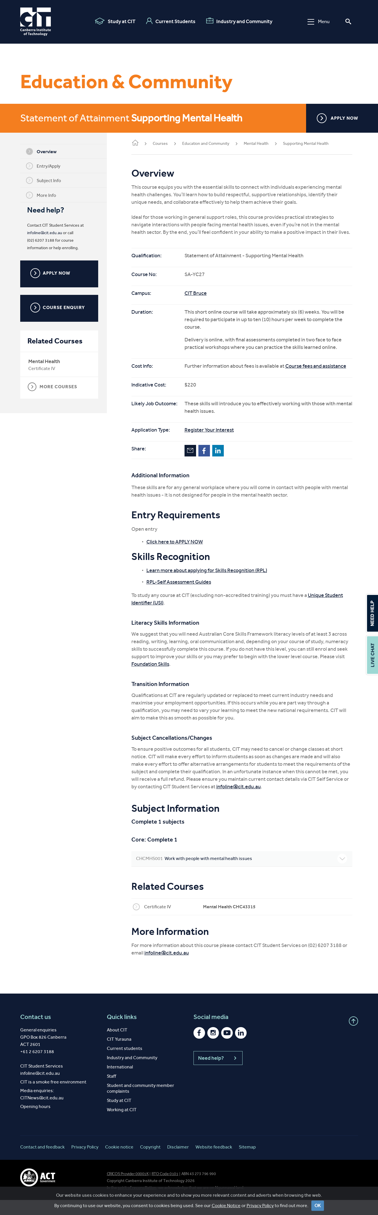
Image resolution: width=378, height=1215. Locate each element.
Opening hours (35, 1121)
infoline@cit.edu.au (48, 232)
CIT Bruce (204, 300)
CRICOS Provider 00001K (128, 1188)
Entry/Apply (47, 165)
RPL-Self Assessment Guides (187, 597)
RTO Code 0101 (165, 1188)
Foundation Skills (202, 679)
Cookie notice (119, 1162)
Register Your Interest (218, 445)
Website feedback (213, 1162)
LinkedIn (226, 465)
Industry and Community (239, 21)
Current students (124, 1063)
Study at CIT (115, 21)
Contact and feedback (42, 1162)
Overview (45, 151)
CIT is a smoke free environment (53, 1097)
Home (144, 143)
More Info (45, 195)
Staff (111, 1091)
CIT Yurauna (119, 1054)
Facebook (213, 465)
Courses (168, 143)
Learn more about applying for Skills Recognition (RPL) (215, 585)
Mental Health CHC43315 (238, 921)
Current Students (170, 21)
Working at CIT (122, 1124)
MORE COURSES (56, 386)
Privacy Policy (84, 1162)
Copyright (150, 1162)
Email (199, 465)
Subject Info (47, 180)
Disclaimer (178, 1162)
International (120, 1082)
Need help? (218, 1073)
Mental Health (48, 361)
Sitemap (247, 1162)
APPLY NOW (337, 118)
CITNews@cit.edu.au (42, 1113)
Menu (318, 22)
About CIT (117, 1045)
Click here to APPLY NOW (183, 557)
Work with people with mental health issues (246, 874)
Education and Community (214, 143)
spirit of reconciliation (137, 1202)
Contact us (35, 1032)
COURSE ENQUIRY (62, 307)
